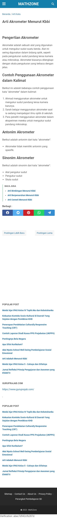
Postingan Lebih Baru (14, 233)
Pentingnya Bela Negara (14, 339)
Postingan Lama (44, 233)
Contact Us (20, 494)
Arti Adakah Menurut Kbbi (14, 358)
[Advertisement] (28, 270)
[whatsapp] (39, 213)
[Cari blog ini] (53, 4)
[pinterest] (28, 213)
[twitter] (18, 213)
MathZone (28, 4)
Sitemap (8, 494)
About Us (32, 494)
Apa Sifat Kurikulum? (12, 344)
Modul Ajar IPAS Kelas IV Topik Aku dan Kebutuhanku (28, 310)
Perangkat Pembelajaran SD (28, 499)
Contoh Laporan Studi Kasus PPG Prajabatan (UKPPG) (28, 333)
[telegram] (49, 213)
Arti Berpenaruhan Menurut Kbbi (23, 195)
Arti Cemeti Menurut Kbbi (20, 199)
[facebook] (7, 213)
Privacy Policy (45, 494)
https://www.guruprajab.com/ (18, 389)
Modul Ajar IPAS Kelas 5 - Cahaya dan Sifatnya (24, 364)
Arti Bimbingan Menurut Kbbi (22, 191)
